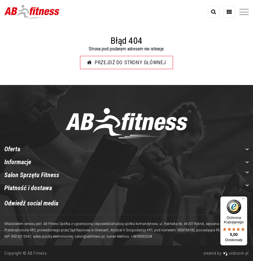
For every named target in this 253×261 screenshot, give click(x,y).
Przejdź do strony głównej (126, 62)
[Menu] (243, 199)
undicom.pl (236, 253)
